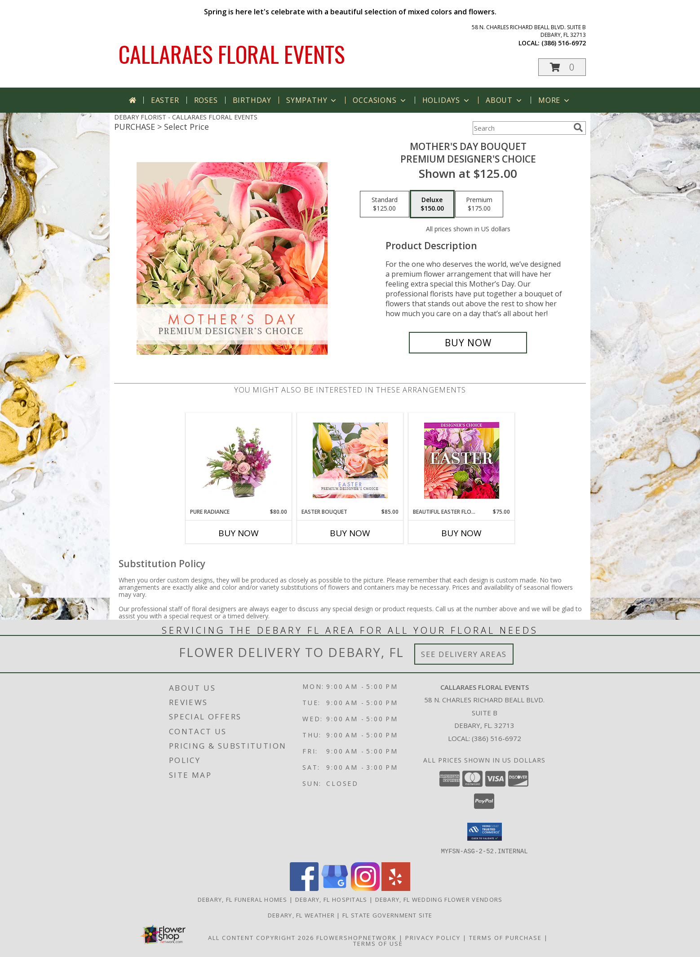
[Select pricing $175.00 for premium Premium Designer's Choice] (479, 204)
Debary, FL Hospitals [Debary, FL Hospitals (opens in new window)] (331, 899)
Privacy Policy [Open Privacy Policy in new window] (433, 937)
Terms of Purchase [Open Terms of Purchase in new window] (505, 937)
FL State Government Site (387, 915)
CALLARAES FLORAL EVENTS (232, 53)
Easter (165, 100)
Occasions (380, 100)
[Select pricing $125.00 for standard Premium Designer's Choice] (384, 204)
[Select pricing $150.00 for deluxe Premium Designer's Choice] (432, 204)
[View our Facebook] (304, 888)
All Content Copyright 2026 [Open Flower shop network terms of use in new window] (261, 937)
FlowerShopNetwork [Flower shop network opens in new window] (356, 937)
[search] (578, 127)
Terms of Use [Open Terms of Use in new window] (378, 943)
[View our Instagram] (365, 888)
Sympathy (312, 100)
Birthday (252, 100)
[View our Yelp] (395, 888)
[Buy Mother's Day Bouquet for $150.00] (468, 342)
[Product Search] (521, 128)
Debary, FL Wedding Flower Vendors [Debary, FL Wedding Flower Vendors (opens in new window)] (439, 899)
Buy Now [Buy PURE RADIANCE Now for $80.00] (238, 533)
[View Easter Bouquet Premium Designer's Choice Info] (350, 460)
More (554, 100)
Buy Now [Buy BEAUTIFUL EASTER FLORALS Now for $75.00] (461, 533)
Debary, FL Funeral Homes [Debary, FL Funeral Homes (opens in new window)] (243, 899)
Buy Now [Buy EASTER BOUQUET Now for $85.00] (350, 533)
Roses (206, 100)
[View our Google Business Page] (334, 888)
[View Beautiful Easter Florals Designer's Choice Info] (461, 460)
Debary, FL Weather (301, 915)
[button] (562, 67)
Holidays (446, 100)
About (504, 100)
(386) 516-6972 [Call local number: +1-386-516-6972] (563, 43)
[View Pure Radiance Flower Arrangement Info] (238, 460)
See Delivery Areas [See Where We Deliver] (464, 654)
